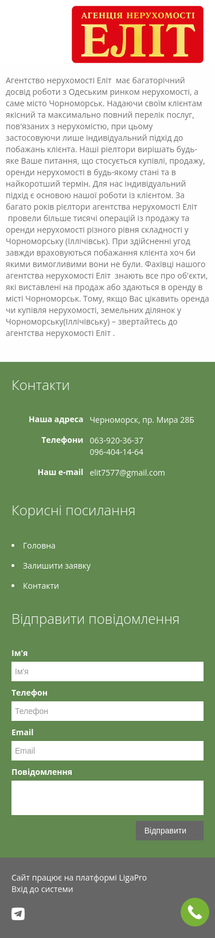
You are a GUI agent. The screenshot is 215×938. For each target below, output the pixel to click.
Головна (39, 545)
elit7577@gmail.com (127, 472)
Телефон (29, 692)
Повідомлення (41, 771)
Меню (21, 27)
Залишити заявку (57, 565)
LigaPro (133, 877)
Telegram (18, 913)
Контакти (41, 585)
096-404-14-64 (116, 451)
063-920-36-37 (116, 440)
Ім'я (19, 652)
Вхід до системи (42, 888)
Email (22, 732)
